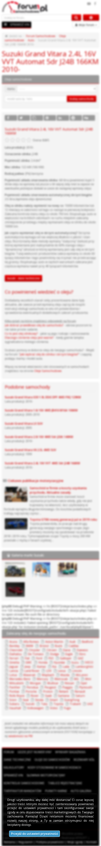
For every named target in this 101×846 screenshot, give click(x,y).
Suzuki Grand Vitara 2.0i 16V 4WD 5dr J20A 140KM (39, 437)
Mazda (64, 675)
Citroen (52, 650)
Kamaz (41, 667)
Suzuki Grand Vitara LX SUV (24, 424)
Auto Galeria (81, 791)
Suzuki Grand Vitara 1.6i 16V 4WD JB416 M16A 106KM (41, 410)
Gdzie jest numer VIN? (35, 752)
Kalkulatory (14, 767)
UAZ (90, 704)
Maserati (29, 675)
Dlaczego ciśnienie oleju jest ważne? (29, 338)
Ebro (82, 654)
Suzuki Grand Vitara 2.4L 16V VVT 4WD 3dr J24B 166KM (42, 463)
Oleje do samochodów (52, 760)
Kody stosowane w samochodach (54, 767)
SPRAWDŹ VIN (19, 25)
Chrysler (34, 650)
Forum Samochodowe (40, 36)
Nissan (69, 683)
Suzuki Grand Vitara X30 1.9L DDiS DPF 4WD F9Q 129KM (43, 397)
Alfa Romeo (31, 642)
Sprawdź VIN (13, 775)
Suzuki (30, 704)
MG (76, 679)
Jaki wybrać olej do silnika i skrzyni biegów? (49, 354)
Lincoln (77, 671)
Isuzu (75, 662)
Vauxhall (15, 708)
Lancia (13, 671)
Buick (58, 646)
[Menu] (5, 24)
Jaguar (13, 667)
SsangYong (72, 700)
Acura (13, 642)
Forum (9, 752)
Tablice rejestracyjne (65, 783)
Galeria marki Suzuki (27, 555)
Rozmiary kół (84, 760)
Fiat (27, 658)
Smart (54, 700)
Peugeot (50, 687)
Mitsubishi (16, 683)
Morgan (35, 683)
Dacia (66, 650)
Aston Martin (54, 642)
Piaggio (67, 687)
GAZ (80, 658)
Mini (88, 679)
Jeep (28, 667)
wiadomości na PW (21, 736)
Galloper (66, 658)
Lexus (62, 671)
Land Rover (32, 671)
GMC (28, 662)
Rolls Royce (17, 696)
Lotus (13, 675)
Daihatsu (15, 654)
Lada (66, 667)
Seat (26, 700)
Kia (54, 667)
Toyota (58, 704)
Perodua (32, 687)
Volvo (54, 708)
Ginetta (14, 662)
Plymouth (85, 687)
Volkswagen (35, 708)
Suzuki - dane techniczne (23, 278)
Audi (72, 642)
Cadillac (74, 646)
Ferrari (14, 658)
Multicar (52, 683)
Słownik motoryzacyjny (46, 775)
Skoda (39, 700)
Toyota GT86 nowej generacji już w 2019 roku (63, 519)
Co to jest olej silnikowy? (21, 334)
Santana (63, 696)
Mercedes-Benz (20, 679)
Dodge (54, 654)
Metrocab (61, 679)
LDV (49, 671)
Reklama (9, 842)
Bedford (87, 642)
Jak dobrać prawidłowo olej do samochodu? (34, 325)
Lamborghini (84, 667)
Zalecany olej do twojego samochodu (36, 633)
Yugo (67, 708)
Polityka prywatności (50, 842)
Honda (42, 662)
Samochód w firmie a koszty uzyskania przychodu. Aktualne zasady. (58, 490)
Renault (80, 691)
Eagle (69, 654)
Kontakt (91, 842)
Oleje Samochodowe (48, 371)
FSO (51, 658)
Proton (48, 691)
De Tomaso (36, 654)
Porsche (31, 691)
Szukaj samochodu (81, 99)
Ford (39, 658)
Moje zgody (75, 842)
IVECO (89, 662)
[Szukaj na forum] (37, 17)
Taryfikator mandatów (22, 791)
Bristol (44, 646)
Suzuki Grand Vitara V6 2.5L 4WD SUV (30, 450)
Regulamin (25, 842)
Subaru (14, 704)
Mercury (42, 679)
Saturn (80, 696)
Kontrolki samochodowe (24, 783)
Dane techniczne (17, 760)
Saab (48, 696)
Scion (13, 700)
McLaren (82, 675)
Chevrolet (16, 650)
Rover (35, 696)
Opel (83, 683)
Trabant (75, 704)
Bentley (14, 646)
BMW (29, 646)
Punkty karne (56, 791)
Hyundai (59, 662)
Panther (14, 687)
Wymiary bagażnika (70, 752)
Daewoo (82, 650)
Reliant (63, 691)
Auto (31, 40)
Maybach (48, 675)
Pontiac (14, 691)
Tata (44, 704)
